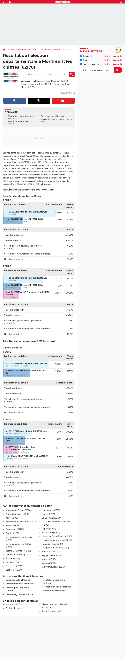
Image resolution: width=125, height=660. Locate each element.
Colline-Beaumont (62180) (18, 551)
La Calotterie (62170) (51, 518)
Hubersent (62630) (51, 510)
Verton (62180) (48, 559)
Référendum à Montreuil (53, 590)
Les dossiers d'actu (91, 64)
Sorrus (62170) (48, 551)
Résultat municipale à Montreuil (57, 587)
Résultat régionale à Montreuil (20, 583)
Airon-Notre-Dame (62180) (18, 510)
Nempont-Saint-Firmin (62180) (56, 536)
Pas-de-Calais (67, 49)
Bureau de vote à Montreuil (18, 580)
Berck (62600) (12, 525)
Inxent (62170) (48, 514)
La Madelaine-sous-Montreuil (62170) (50, 81)
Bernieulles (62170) (15, 529)
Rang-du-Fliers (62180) (52, 544)
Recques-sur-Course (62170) (55, 547)
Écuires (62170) (13, 558)
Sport (84, 60)
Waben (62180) (49, 563)
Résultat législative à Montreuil (20, 594)
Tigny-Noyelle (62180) (52, 555)
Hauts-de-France (50, 49)
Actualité (86, 56)
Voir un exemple (113, 56)
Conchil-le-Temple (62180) (18, 554)
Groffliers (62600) (14, 570)
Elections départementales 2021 (23, 49)
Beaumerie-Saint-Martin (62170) (21, 521)
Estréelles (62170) (14, 566)
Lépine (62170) (49, 528)
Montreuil (45, 119)
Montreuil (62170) (14, 604)
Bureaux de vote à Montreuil (52, 116)
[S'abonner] (101, 70)
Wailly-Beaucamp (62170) (54, 567)
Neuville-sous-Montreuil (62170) (36, 84)
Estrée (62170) (12, 562)
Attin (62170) (12, 518)
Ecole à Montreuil (14, 608)
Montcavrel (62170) (51, 532)
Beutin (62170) (12, 533)
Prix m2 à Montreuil (51, 611)
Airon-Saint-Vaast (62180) (18, 514)
